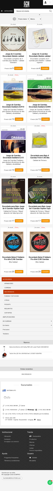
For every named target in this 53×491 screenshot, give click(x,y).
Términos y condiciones (12, 460)
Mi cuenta (32, 460)
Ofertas (32, 445)
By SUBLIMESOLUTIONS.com (12, 478)
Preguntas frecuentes (11, 457)
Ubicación (7, 436)
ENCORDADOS (26, 374)
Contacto (7, 439)
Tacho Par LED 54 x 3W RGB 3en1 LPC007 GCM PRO (26, 353)
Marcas (31, 442)
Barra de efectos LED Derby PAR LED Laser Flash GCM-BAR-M (29, 347)
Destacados (35, 436)
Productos (33, 439)
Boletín (33, 457)
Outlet (31, 448)
